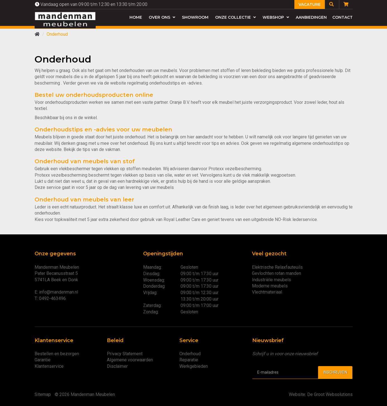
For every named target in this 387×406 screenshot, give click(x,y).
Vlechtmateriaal (267, 292)
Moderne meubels (270, 286)
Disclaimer (117, 366)
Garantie (43, 359)
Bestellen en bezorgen (57, 353)
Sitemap (43, 394)
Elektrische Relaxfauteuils (277, 267)
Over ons (162, 17)
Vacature (310, 4)
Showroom (195, 17)
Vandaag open (91, 4)
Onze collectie (235, 17)
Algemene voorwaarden (130, 359)
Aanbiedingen (311, 17)
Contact (342, 17)
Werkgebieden (193, 366)
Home (135, 17)
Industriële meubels (271, 279)
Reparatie (188, 359)
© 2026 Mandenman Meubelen (85, 394)
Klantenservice (49, 366)
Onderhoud (190, 353)
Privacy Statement (125, 353)
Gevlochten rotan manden (276, 273)
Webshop (276, 17)
